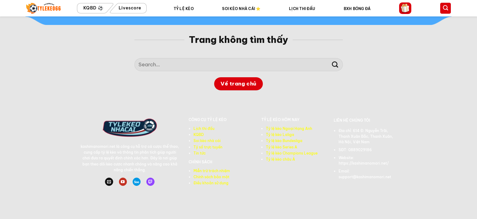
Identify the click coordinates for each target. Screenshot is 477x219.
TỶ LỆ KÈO (184, 8)
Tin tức (199, 153)
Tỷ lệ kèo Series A (281, 147)
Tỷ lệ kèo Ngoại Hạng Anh (289, 128)
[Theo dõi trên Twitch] (150, 182)
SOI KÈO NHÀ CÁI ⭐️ (241, 8)
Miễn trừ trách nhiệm (211, 171)
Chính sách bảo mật (211, 177)
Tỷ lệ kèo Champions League (292, 153)
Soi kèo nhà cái (207, 140)
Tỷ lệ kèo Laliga (280, 134)
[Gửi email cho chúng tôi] (109, 182)
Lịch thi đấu (203, 128)
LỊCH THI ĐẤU (302, 8)
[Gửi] (335, 64)
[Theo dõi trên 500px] (137, 182)
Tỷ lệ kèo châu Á (280, 159)
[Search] (445, 8)
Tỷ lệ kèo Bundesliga (284, 140)
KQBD (198, 134)
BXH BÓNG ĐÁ (357, 8)
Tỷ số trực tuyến (207, 147)
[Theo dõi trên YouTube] (123, 182)
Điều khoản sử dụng (210, 183)
